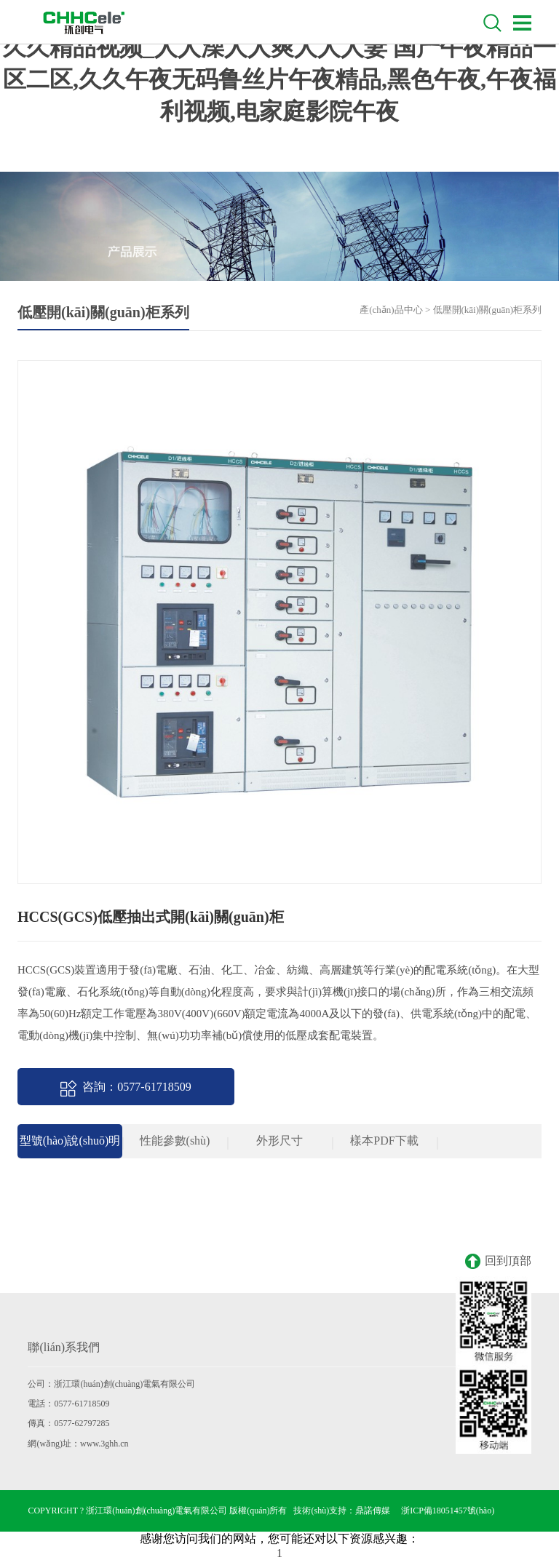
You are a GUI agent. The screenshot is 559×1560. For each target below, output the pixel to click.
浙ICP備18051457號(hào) (447, 1510)
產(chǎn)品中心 (391, 309)
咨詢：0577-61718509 (125, 1089)
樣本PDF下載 (384, 1140)
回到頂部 (498, 1261)
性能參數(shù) (175, 1140)
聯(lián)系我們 (64, 1347)
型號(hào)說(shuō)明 (70, 1140)
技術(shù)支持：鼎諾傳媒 (341, 1510)
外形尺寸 (279, 1140)
